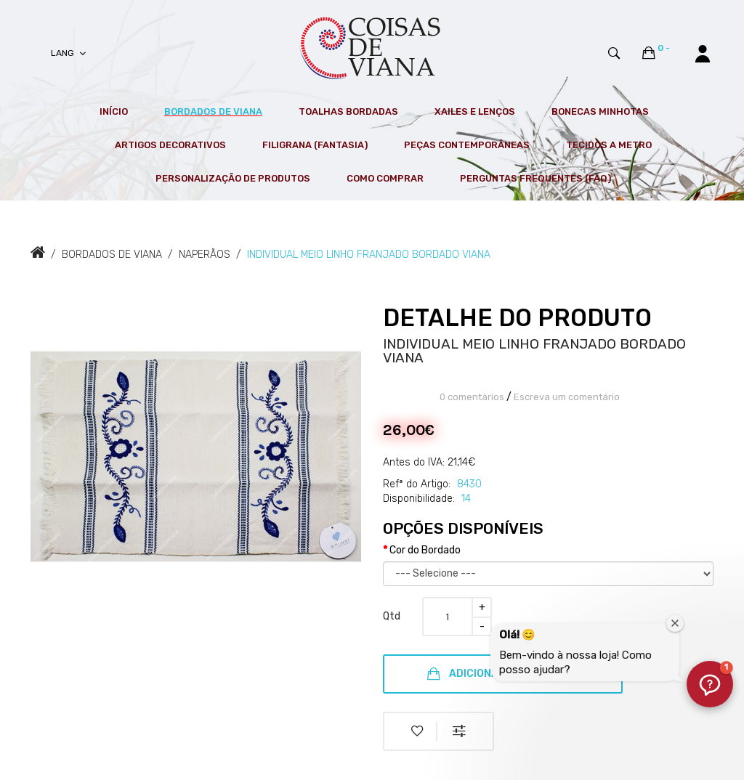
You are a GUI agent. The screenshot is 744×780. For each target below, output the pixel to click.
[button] (710, 684)
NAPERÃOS (204, 254)
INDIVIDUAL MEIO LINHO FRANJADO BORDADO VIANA (368, 254)
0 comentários (472, 396)
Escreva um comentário (567, 396)
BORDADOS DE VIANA (112, 254)
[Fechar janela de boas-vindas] (675, 623)
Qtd (391, 616)
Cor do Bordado (425, 550)
